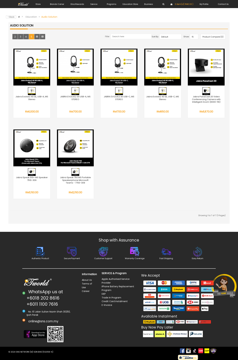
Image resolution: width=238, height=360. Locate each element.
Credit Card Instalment (115, 301)
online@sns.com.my (43, 321)
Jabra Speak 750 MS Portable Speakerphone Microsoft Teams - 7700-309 (75, 180)
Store (37, 4)
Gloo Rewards (77, 4)
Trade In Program (111, 297)
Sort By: (155, 36)
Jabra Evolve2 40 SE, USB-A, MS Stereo (31, 98)
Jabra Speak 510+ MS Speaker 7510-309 (32, 179)
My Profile (204, 4)
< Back (11, 17)
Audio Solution (49, 17)
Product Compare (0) (213, 36)
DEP (104, 294)
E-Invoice (107, 305)
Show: (186, 36)
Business (148, 4)
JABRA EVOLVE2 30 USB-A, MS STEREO (75, 98)
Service (93, 4)
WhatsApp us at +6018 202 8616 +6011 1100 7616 (45, 298)
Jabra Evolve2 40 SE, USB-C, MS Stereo (162, 98)
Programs (111, 4)
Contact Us (223, 4)
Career (86, 291)
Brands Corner (57, 4)
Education (31, 17)
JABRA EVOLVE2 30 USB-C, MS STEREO (119, 98)
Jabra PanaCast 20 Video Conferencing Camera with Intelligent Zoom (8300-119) (206, 99)
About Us (87, 280)
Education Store (130, 4)
